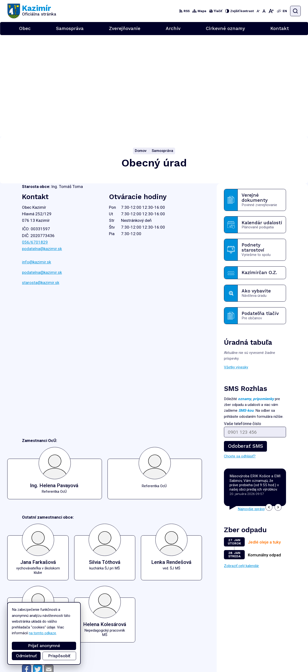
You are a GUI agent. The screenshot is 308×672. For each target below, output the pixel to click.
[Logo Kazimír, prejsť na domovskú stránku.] (31, 11)
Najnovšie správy (251, 407)
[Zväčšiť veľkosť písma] (271, 11)
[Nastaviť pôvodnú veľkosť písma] (264, 11)
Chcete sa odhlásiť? (240, 354)
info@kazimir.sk (36, 160)
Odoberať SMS (245, 344)
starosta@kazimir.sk (40, 181)
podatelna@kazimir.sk (42, 147)
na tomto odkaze (42, 633)
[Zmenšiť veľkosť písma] (258, 11)
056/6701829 (35, 140)
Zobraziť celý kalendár (241, 464)
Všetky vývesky (236, 265)
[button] (268, 405)
